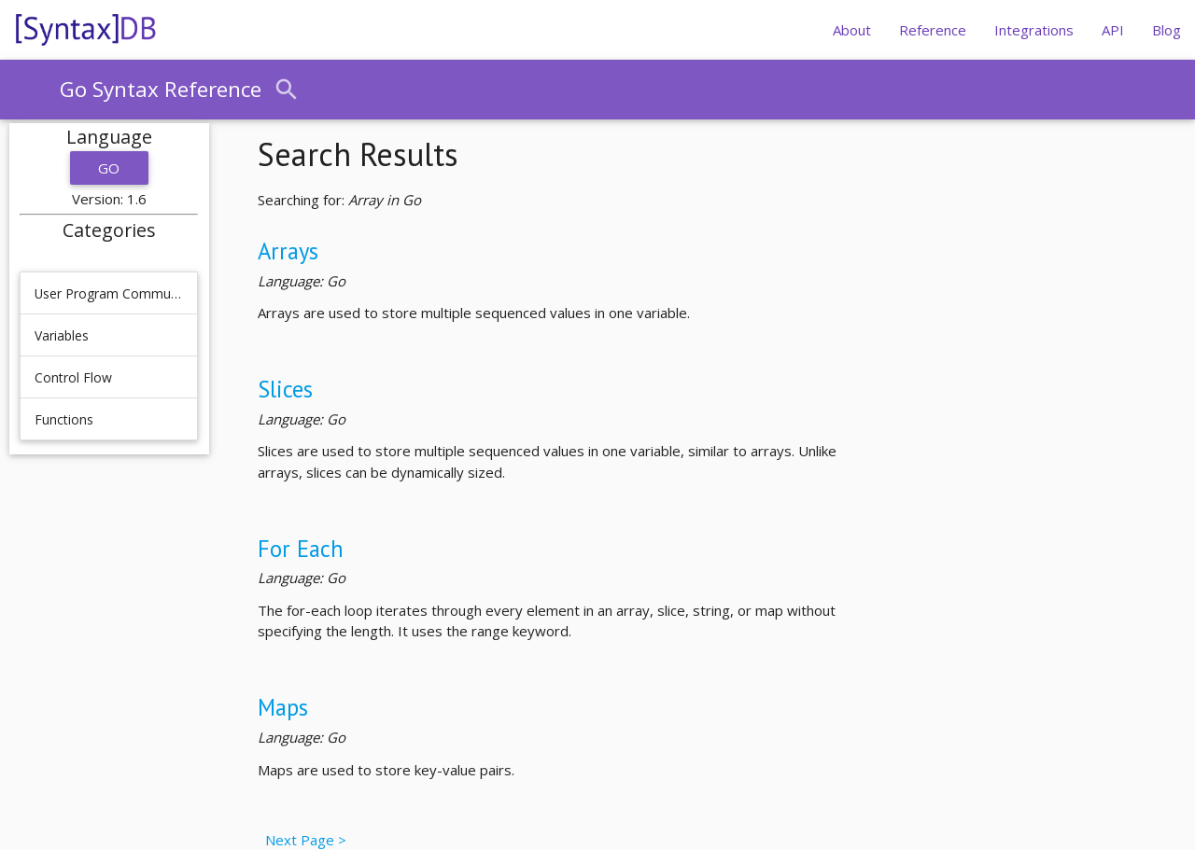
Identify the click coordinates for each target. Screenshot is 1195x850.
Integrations (1034, 30)
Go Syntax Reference (160, 89)
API (1113, 30)
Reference (932, 30)
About (852, 30)
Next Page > (302, 839)
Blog (1166, 30)
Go (109, 168)
